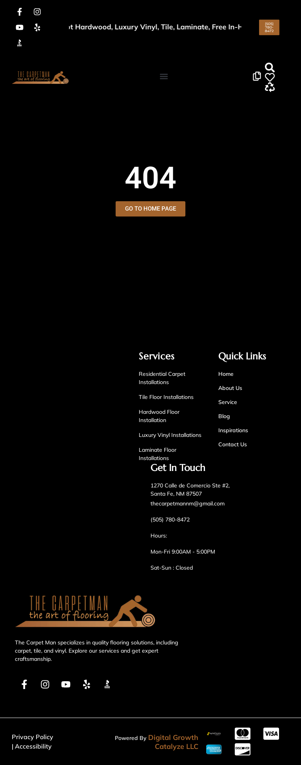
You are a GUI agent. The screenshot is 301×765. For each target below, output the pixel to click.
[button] (163, 76)
